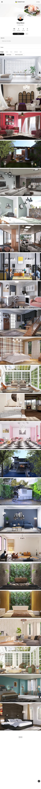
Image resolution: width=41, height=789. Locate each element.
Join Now (38, 1)
